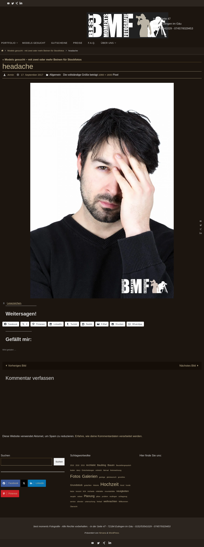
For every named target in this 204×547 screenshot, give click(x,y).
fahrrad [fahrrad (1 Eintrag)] (106, 470)
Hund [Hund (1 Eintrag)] (122, 485)
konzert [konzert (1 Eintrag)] (78, 491)
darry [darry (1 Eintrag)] (78, 470)
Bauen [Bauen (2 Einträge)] (111, 465)
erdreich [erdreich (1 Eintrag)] (99, 470)
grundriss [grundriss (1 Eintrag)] (121, 477)
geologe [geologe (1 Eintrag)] (102, 477)
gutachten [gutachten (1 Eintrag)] (88, 485)
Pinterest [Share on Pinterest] (10, 493)
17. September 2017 (32, 74)
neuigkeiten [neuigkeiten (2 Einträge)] (122, 491)
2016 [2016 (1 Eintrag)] (72, 465)
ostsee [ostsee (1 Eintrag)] (79, 497)
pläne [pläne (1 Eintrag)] (98, 497)
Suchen (5, 455)
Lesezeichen (14, 303)
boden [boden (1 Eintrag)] (72, 470)
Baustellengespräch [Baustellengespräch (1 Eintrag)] (123, 465)
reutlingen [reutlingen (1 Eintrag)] (113, 497)
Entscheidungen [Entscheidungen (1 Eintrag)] (88, 470)
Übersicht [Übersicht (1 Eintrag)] (73, 506)
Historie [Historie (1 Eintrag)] (96, 485)
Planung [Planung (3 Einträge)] (89, 496)
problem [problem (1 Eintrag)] (105, 497)
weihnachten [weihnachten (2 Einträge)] (110, 501)
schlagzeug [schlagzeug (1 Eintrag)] (123, 497)
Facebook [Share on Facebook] (10, 483)
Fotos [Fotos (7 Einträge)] (75, 476)
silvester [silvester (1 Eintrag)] (80, 502)
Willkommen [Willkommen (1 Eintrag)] (123, 502)
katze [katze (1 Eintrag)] (72, 491)
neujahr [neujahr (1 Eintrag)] (73, 497)
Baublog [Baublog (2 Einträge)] (101, 465)
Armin (10, 74)
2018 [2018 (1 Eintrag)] (77, 465)
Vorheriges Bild (15, 365)
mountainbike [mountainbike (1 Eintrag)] (110, 491)
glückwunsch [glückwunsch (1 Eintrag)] (111, 477)
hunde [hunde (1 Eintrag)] (128, 485)
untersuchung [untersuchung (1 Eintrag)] (90, 502)
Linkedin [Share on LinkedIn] (37, 483)
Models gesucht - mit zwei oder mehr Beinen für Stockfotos (35, 50)
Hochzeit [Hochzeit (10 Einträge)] (109, 484)
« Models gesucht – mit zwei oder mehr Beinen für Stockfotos (42, 59)
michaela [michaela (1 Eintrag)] (90, 491)
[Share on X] (24, 483)
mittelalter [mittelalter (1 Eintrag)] (99, 491)
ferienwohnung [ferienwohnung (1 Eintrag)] (115, 470)
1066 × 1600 (106, 74)
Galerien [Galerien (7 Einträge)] (90, 476)
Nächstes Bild (189, 365)
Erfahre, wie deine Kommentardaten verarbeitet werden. (108, 436)
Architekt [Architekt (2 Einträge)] (91, 465)
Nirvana (102, 533)
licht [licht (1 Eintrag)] (84, 491)
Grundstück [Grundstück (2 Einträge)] (76, 485)
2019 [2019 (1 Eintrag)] (83, 465)
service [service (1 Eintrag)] (73, 502)
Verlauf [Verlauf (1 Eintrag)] (99, 502)
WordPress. (114, 533)
